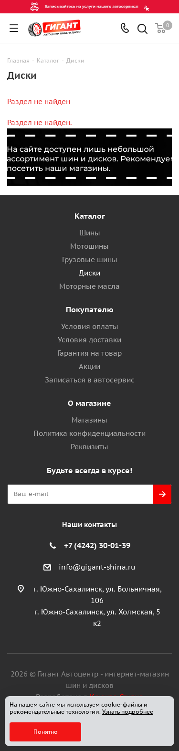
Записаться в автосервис (90, 379)
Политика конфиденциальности (89, 433)
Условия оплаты (89, 326)
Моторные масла (89, 286)
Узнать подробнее (127, 711)
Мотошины (89, 246)
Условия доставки (89, 339)
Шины (89, 232)
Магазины (89, 419)
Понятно (45, 731)
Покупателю (90, 309)
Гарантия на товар (89, 353)
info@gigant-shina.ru (97, 566)
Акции (89, 366)
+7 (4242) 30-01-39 (97, 545)
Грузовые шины (89, 259)
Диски (89, 272)
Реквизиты (89, 446)
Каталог (89, 216)
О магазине (89, 403)
